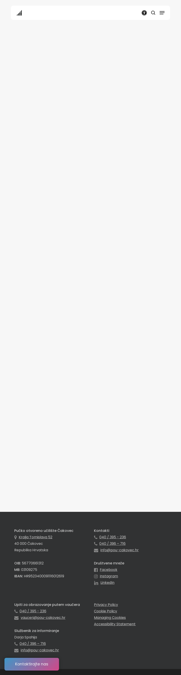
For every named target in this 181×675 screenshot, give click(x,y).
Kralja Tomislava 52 (35, 537)
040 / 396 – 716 (112, 543)
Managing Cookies (110, 617)
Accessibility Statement (115, 624)
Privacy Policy (106, 604)
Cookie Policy (105, 611)
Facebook (108, 569)
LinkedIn (107, 582)
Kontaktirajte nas (31, 664)
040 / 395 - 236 (112, 537)
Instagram (109, 576)
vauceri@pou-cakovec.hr (43, 617)
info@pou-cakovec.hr (119, 550)
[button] (162, 12)
